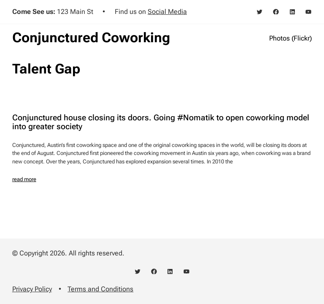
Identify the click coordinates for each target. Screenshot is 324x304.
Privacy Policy (32, 289)
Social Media (167, 12)
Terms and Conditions (100, 289)
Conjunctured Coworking (91, 38)
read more (24, 179)
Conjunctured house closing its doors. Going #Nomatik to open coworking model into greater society (160, 122)
